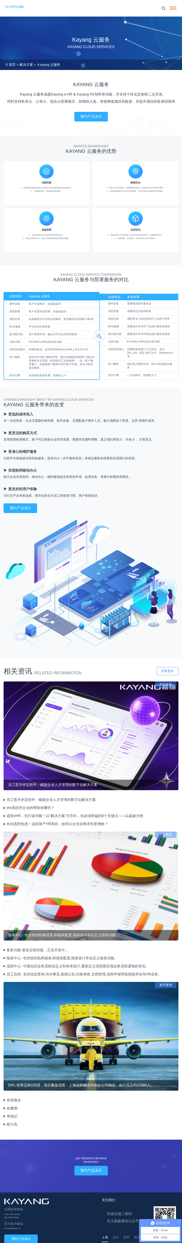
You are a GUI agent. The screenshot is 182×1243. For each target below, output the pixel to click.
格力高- (12, 1124)
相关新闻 (165, 684)
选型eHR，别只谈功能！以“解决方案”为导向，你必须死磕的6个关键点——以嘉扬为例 (74, 816)
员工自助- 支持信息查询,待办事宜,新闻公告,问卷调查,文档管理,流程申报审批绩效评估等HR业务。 (84, 974)
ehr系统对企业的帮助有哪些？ (30, 808)
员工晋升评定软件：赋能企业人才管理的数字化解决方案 (51, 800)
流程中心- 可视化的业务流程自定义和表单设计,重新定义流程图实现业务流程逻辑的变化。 (77, 966)
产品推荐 (165, 834)
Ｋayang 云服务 (48, 64)
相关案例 (165, 985)
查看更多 (167, 671)
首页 (12, 64)
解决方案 (26, 64)
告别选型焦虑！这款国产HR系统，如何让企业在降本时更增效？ (57, 824)
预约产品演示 (91, 116)
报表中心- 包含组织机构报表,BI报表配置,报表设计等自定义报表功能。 (62, 958)
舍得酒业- (14, 1100)
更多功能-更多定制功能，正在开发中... (37, 950)
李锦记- (12, 1116)
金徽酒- (12, 1108)
